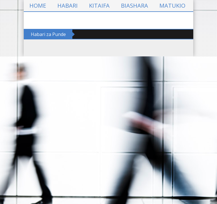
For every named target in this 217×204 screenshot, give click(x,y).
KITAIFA (99, 5)
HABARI (67, 5)
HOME (37, 5)
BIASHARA (134, 5)
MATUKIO (172, 5)
